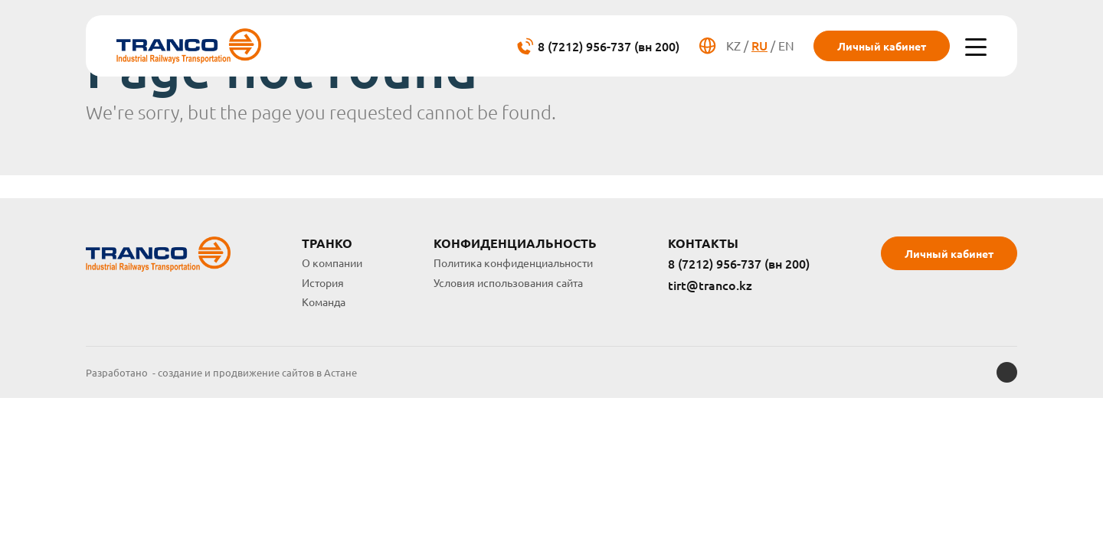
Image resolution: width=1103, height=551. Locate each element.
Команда (323, 301)
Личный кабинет (881, 46)
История (323, 282)
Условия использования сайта (508, 282)
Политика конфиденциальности (513, 262)
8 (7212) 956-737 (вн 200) (739, 264)
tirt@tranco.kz (710, 285)
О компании (332, 262)
